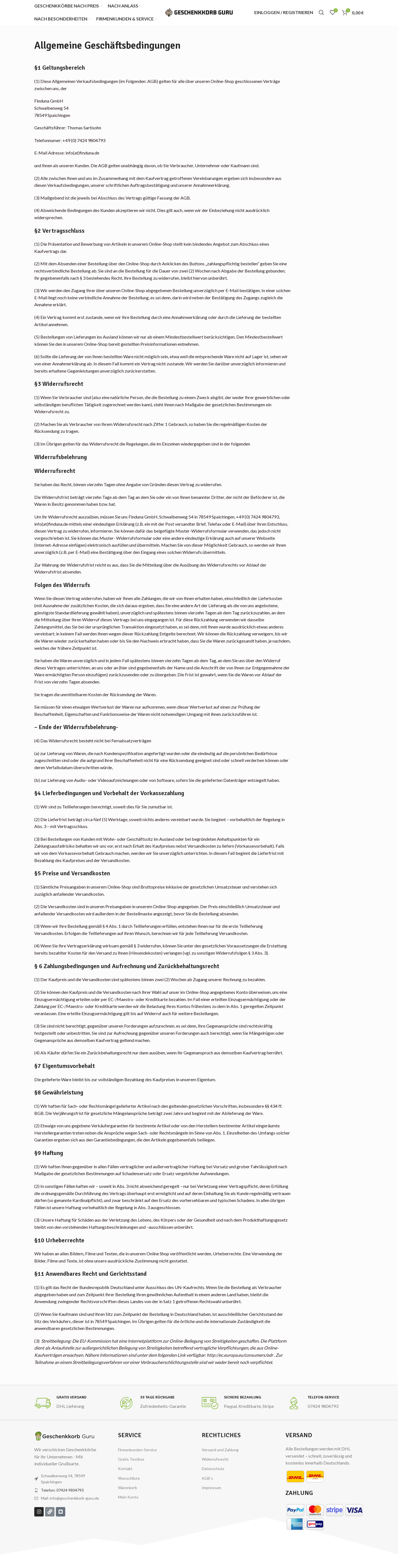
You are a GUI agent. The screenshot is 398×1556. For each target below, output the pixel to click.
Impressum (211, 1487)
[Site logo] (199, 11)
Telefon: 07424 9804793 (62, 1490)
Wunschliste (129, 1478)
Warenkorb (127, 1487)
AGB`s (207, 1478)
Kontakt (125, 1468)
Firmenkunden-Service (137, 1449)
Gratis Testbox (131, 1459)
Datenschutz (213, 1468)
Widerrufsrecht (215, 1459)
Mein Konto (128, 1497)
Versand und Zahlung (220, 1449)
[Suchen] (321, 12)
